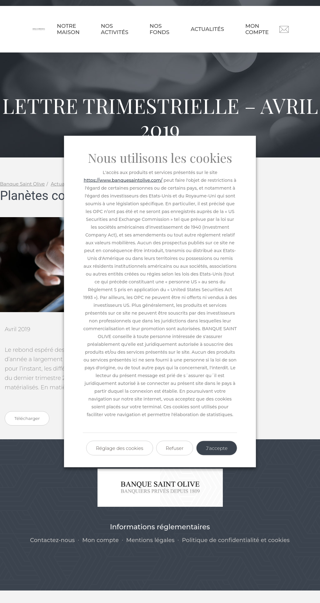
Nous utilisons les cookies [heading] (160, 158)
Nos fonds (159, 29)
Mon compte (257, 29)
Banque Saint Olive (22, 196)
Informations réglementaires (160, 539)
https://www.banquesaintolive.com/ (123, 180)
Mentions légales (150, 552)
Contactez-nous (52, 552)
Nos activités (114, 29)
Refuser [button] (174, 448)
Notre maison (68, 29)
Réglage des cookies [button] (119, 448)
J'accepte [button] (217, 448)
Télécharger (27, 431)
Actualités (207, 29)
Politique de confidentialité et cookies (236, 552)
